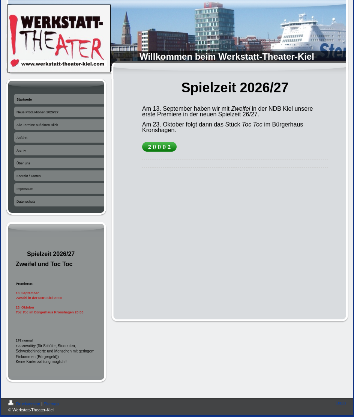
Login (341, 402)
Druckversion (24, 404)
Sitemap (51, 404)
